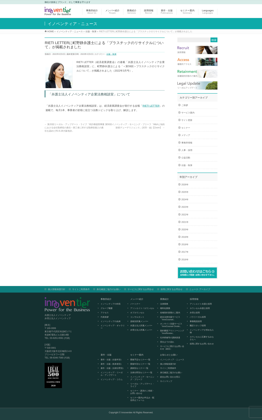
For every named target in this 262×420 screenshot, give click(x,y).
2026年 (184, 184)
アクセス (105, 312)
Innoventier (126, 412)
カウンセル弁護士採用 (200, 308)
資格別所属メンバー (139, 321)
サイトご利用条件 (81, 289)
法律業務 (164, 304)
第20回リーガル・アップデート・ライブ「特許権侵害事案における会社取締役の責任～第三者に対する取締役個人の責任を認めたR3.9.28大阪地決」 (74, 127)
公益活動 (185, 157)
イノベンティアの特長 (111, 304)
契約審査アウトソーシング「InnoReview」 (172, 332)
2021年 (184, 222)
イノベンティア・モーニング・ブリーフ (142, 378)
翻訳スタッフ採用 (198, 325)
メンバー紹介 (136, 299)
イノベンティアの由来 (111, 321)
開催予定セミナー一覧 (140, 359)
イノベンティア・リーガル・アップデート (112, 373)
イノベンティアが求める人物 (202, 331)
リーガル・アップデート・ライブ (142, 385)
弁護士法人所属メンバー (141, 325)
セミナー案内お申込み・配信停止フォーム (142, 399)
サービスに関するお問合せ (141, 289)
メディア (185, 135)
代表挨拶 (105, 317)
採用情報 (194, 299)
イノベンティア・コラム (112, 379)
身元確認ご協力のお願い (109, 289)
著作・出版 (106, 355)
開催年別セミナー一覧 (140, 364)
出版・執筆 (111, 54)
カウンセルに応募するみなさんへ (202, 338)
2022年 (184, 214)
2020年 (184, 229)
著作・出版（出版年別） (112, 359)
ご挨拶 (184, 105)
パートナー (135, 304)
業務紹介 (164, 299)
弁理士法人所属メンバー (141, 330)
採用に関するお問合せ (171, 289)
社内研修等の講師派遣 (170, 337)
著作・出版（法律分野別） (113, 368)
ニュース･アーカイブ (199, 289)
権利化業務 (165, 308)
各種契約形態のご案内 (170, 312)
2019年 (184, 237)
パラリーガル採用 (198, 317)
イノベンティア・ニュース (172, 359)
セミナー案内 (136, 355)
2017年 (184, 252)
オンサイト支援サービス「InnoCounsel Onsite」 (171, 325)
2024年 (184, 199)
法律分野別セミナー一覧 (141, 372)
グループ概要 (107, 308)
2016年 (184, 259)
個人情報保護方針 (56, 289)
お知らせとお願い (169, 355)
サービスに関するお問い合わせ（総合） (172, 347)
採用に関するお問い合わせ (202, 344)
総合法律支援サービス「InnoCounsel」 (170, 318)
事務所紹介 (106, 299)
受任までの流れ (167, 342)
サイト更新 (186, 120)
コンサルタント (137, 317)
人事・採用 (186, 150)
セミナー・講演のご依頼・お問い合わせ (142, 392)
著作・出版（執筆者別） (112, 364)
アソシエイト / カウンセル (142, 308)
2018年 (184, 244)
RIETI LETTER (151, 105)
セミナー (185, 128)
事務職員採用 (196, 321)
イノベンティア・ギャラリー (113, 326)
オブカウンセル (137, 312)
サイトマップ (166, 381)
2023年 (184, 207)
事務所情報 (186, 142)
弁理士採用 (195, 312)
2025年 (184, 192)
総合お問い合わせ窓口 (170, 377)
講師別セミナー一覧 (139, 368)
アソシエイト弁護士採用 (201, 304)
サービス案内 (187, 112)
